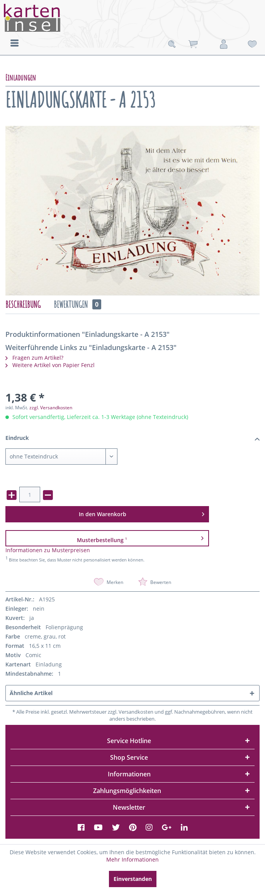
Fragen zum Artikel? (34, 357)
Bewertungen (77, 304)
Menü (14, 42)
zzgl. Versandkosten (50, 407)
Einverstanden (133, 878)
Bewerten (154, 582)
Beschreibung (23, 304)
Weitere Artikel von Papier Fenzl (50, 365)
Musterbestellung (140, 538)
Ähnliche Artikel (31, 693)
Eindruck (132, 438)
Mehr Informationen (132, 859)
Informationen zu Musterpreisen (47, 550)
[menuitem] (14, 42)
